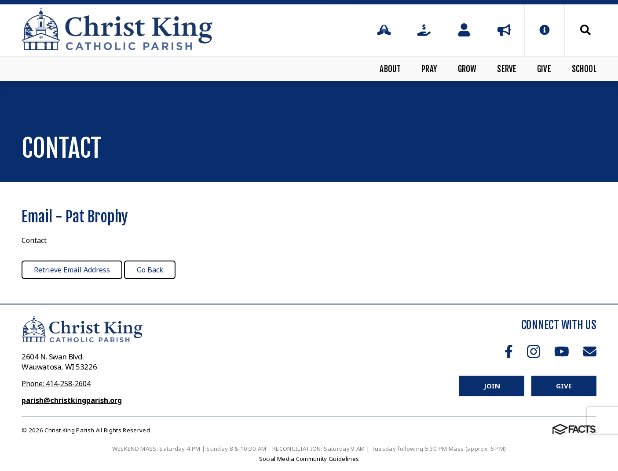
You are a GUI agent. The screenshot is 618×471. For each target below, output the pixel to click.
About (390, 69)
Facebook (509, 351)
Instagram (533, 351)
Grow (467, 69)
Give (544, 69)
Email (589, 351)
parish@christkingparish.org (72, 400)
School (584, 69)
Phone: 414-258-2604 (56, 383)
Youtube (561, 351)
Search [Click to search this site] (585, 30)
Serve (506, 69)
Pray (429, 69)
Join (492, 385)
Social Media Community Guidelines (309, 459)
